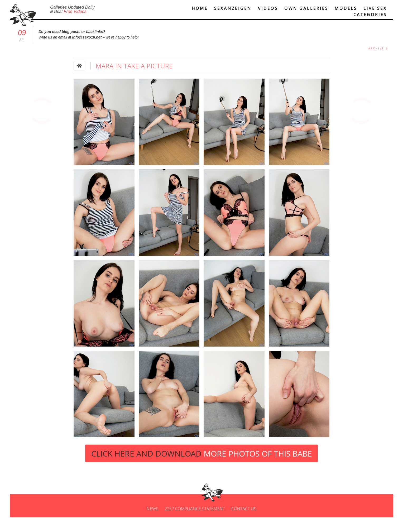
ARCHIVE (376, 49)
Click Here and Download (201, 454)
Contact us (243, 509)
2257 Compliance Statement (195, 509)
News (152, 509)
